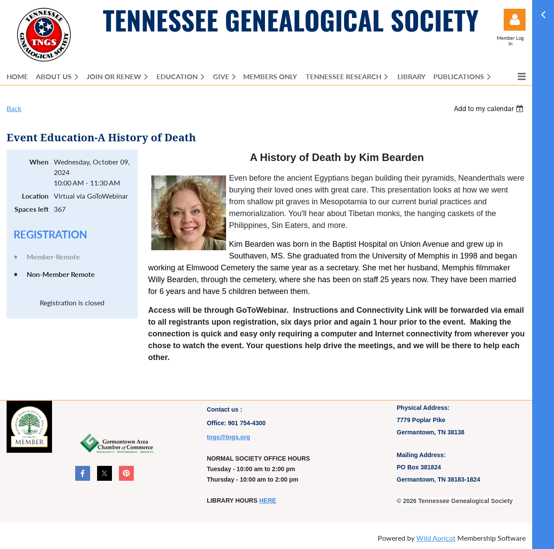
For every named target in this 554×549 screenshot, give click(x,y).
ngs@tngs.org (230, 437)
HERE (267, 500)
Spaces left (31, 209)
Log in (515, 20)
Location (35, 196)
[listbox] (490, 108)
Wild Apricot (436, 538)
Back (14, 108)
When (39, 161)
